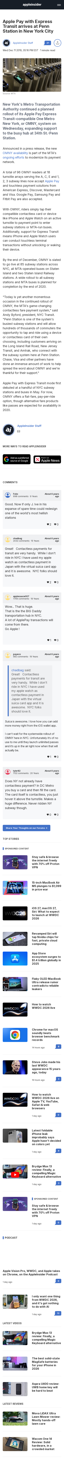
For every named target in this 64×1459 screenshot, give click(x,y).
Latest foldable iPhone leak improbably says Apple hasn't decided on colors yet (46, 1137)
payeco (17, 654)
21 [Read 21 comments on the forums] (48, 43)
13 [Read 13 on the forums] (58, 1313)
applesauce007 (21, 596)
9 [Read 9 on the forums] (58, 1150)
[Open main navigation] (58, 4)
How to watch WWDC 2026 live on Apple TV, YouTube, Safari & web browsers (45, 1101)
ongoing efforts (13, 157)
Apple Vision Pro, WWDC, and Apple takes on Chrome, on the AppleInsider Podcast (31, 1272)
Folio (15, 494)
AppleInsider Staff (23, 43)
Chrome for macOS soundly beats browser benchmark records (45, 1035)
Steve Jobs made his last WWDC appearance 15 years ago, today (46, 1067)
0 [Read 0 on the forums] (58, 1115)
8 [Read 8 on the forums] (58, 1046)
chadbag (17, 538)
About (52, 495)
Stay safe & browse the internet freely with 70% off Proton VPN (45, 1211)
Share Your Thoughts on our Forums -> (26, 828)
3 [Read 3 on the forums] (58, 1079)
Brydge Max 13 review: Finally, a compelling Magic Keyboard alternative (46, 1171)
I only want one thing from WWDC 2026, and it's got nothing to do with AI (46, 1301)
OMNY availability (15, 153)
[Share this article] (57, 43)
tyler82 (16, 771)
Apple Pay (52, 181)
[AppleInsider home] (32, 4)
